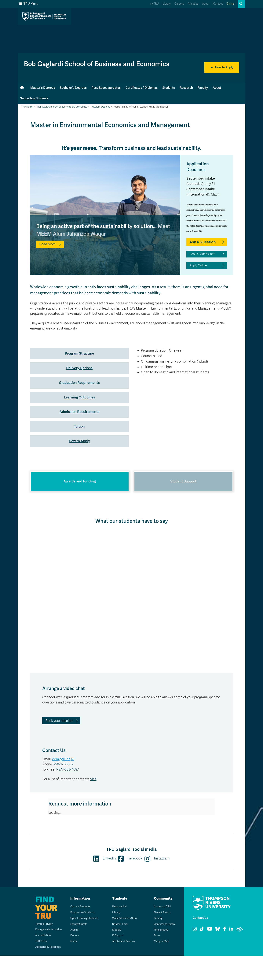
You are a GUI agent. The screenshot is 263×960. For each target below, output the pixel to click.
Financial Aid (118, 911)
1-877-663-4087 (67, 774)
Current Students (79, 911)
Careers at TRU (161, 911)
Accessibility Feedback (46, 951)
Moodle (115, 934)
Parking (156, 922)
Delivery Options (79, 368)
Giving (230, 3)
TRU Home (27, 106)
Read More (47, 244)
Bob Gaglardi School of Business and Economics (62, 106)
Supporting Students (34, 98)
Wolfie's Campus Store (124, 922)
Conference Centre (164, 928)
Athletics (193, 3)
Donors (73, 940)
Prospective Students (82, 916)
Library (167, 3)
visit (93, 783)
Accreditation (40, 939)
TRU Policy (38, 945)
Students (168, 88)
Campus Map (160, 945)
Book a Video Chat (202, 254)
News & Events (161, 916)
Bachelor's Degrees (73, 88)
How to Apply (221, 67)
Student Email (119, 928)
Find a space (159, 934)
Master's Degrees (42, 88)
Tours (155, 940)
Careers (179, 3)
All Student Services (122, 945)
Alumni (73, 934)
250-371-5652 (63, 769)
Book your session (58, 725)
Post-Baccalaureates (106, 88)
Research (186, 88)
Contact (218, 3)
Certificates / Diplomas (142, 88)
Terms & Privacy (42, 928)
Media (72, 945)
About (205, 3)
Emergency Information (46, 933)
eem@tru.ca (61, 763)
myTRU (154, 3)
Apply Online (198, 265)
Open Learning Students (83, 922)
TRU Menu (28, 3)
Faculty (203, 88)
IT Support (117, 940)
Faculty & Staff (77, 928)
